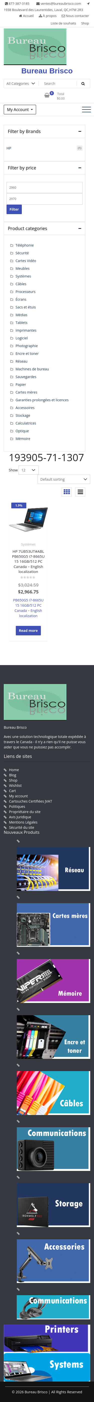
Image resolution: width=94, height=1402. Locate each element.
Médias (21, 314)
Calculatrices (26, 423)
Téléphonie (25, 245)
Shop (85, 23)
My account (18, 796)
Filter (14, 209)
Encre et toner (27, 353)
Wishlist (15, 785)
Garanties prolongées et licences (42, 400)
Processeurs (25, 291)
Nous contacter (75, 15)
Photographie (27, 345)
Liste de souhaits (63, 23)
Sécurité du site (21, 827)
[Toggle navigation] (86, 109)
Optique (22, 430)
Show (13, 470)
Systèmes (28, 544)
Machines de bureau (32, 369)
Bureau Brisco (47, 71)
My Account (18, 109)
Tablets (21, 322)
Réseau (21, 361)
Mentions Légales (23, 822)
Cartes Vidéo (26, 260)
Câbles (21, 283)
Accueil (26, 15)
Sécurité (22, 253)
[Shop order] (64, 479)
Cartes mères (26, 392)
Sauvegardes (26, 376)
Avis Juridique (20, 817)
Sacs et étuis (26, 307)
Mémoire (23, 438)
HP (9, 148)
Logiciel (22, 338)
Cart (12, 790)
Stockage (23, 415)
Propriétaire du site (25, 811)
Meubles (23, 268)
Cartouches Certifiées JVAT (30, 801)
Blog (12, 775)
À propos (48, 15)
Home (14, 769)
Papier (21, 384)
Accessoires (25, 407)
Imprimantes (26, 330)
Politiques (17, 806)
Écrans (21, 299)
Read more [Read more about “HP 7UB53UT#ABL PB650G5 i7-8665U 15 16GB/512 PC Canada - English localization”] (28, 630)
